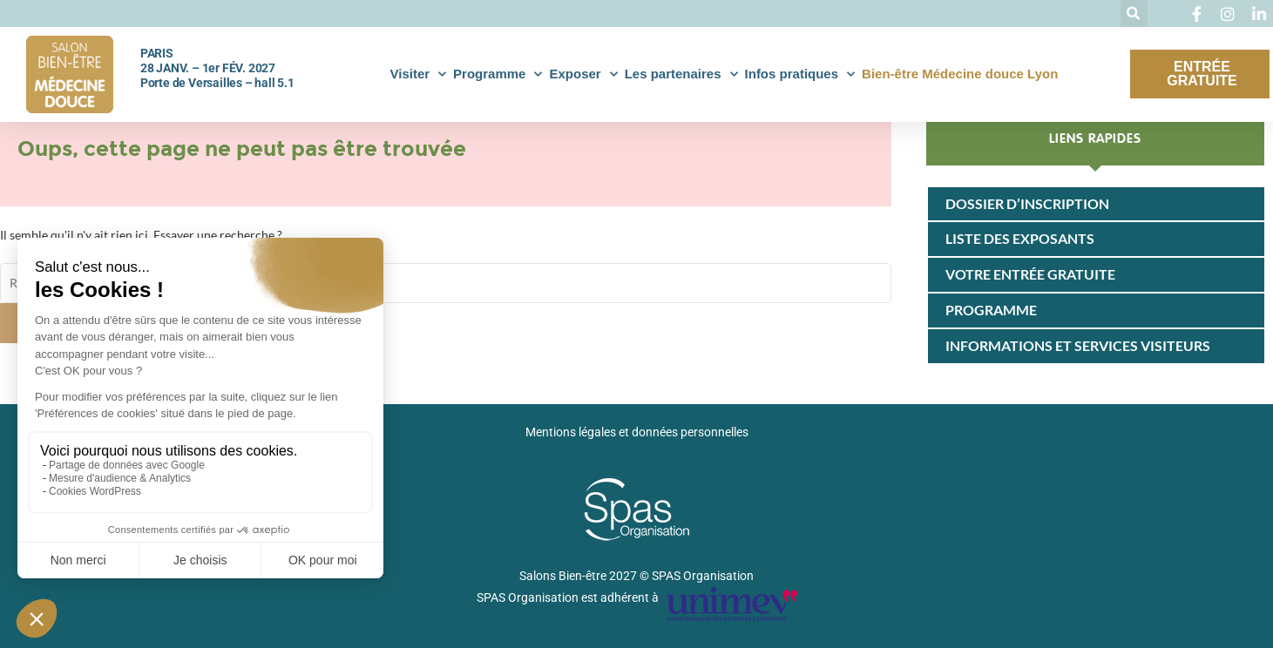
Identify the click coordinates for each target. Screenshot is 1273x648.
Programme (497, 74)
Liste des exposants (1019, 238)
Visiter (417, 74)
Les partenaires (681, 74)
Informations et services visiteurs (1077, 345)
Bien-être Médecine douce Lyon (960, 73)
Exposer (583, 74)
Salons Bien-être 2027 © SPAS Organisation (636, 576)
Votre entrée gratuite (1030, 274)
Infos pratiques (800, 74)
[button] (1134, 13)
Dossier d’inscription (1027, 203)
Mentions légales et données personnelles (636, 432)
